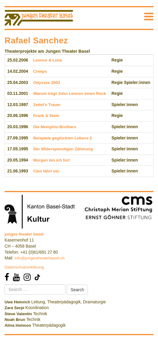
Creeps (40, 71)
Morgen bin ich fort (51, 160)
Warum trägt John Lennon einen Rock (69, 93)
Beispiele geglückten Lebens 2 (62, 138)
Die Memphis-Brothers (54, 127)
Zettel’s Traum (46, 104)
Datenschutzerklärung (24, 267)
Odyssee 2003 (46, 82)
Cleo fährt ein (46, 171)
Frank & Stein (46, 115)
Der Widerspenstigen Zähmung (63, 149)
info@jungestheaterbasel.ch (40, 258)
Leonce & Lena (47, 60)
